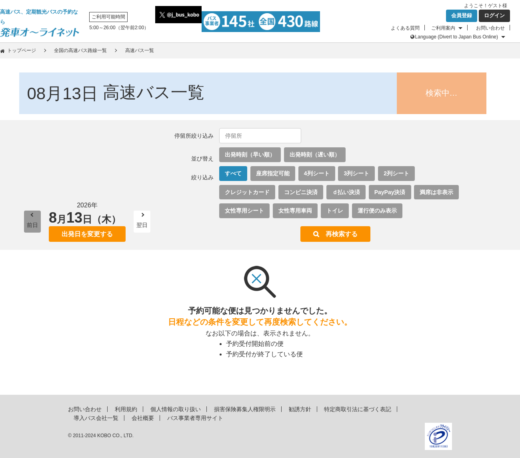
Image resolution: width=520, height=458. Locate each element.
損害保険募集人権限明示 (245, 409)
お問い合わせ (490, 28)
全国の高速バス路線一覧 (80, 50)
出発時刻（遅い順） (315, 154)
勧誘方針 (300, 409)
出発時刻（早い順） (250, 154)
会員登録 (461, 15)
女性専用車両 (295, 210)
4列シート (317, 173)
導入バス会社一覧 (96, 418)
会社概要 (143, 418)
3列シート (356, 173)
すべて (233, 173)
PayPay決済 (390, 192)
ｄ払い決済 (346, 192)
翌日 (142, 225)
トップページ (21, 50)
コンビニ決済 (301, 192)
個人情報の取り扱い (175, 409)
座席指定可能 (273, 173)
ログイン (494, 15)
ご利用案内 (443, 28)
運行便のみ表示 (377, 210)
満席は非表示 (436, 192)
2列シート (396, 173)
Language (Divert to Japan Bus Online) (456, 37)
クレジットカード (247, 192)
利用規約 (126, 409)
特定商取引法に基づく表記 (357, 409)
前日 (32, 225)
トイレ (334, 210)
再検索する (342, 234)
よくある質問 (405, 28)
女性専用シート (244, 210)
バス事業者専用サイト (195, 418)
